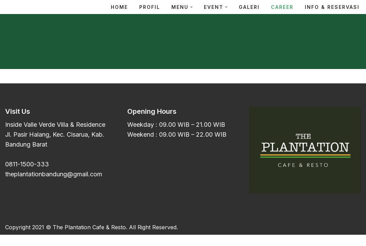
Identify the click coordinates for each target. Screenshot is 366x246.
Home (119, 7)
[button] (191, 7)
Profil (149, 7)
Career (282, 7)
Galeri (249, 7)
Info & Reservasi (332, 7)
